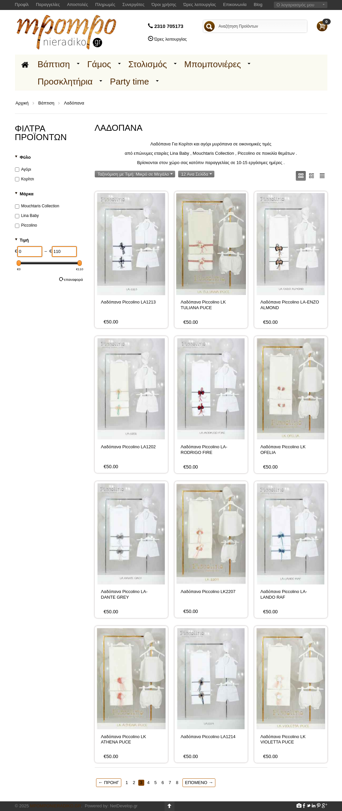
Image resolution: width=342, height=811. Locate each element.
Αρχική (22, 103)
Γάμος (99, 64)
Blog (258, 4)
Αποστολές (77, 4)
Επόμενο (199, 782)
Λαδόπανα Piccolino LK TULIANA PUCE (203, 305)
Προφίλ (22, 4)
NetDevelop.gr (124, 805)
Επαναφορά (71, 279)
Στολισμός (147, 64)
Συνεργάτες (133, 4)
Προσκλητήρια (65, 82)
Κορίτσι (24, 179)
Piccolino (26, 225)
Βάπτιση (54, 64)
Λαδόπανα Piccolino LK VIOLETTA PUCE (283, 739)
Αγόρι (23, 169)
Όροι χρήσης (164, 4)
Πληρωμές (105, 4)
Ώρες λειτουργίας (199, 4)
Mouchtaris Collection (37, 206)
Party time (129, 82)
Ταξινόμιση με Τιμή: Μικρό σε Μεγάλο (135, 174)
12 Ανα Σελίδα (196, 174)
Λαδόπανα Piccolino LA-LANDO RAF (284, 594)
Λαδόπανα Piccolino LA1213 (128, 302)
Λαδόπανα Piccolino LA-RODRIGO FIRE (204, 449)
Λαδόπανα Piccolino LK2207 (208, 591)
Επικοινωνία (235, 4)
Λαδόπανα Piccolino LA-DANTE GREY (124, 594)
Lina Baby (27, 215)
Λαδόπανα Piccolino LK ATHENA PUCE (123, 739)
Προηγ (108, 782)
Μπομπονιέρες (212, 64)
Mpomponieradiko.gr (55, 805)
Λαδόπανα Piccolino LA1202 (128, 446)
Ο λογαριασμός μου (295, 4)
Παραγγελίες (48, 4)
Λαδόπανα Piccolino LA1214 (208, 736)
